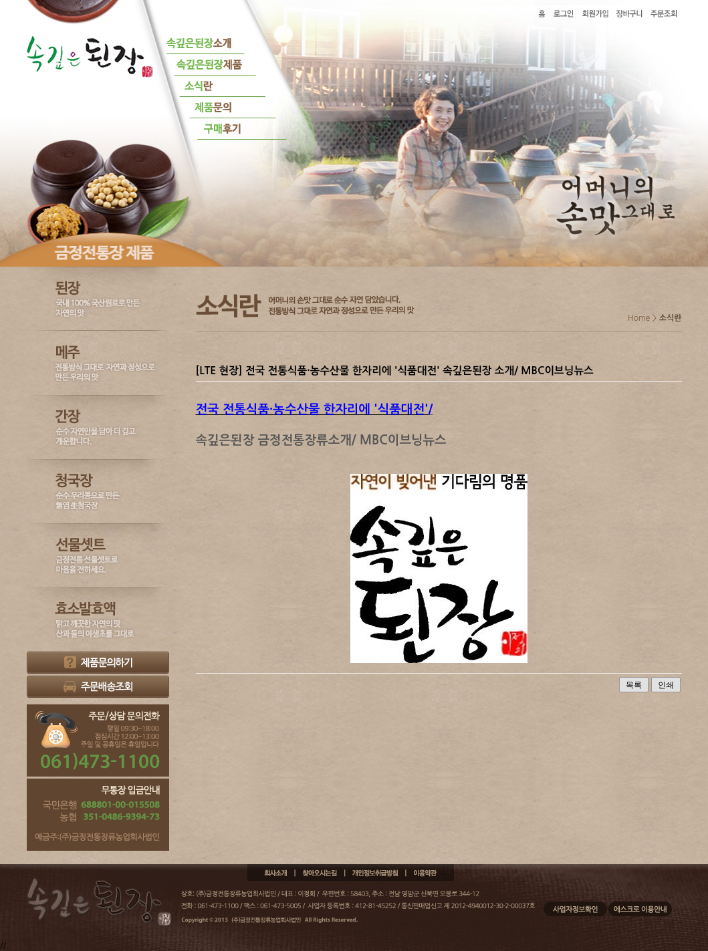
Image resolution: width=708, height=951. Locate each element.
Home (639, 318)
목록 (634, 685)
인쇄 (666, 685)
